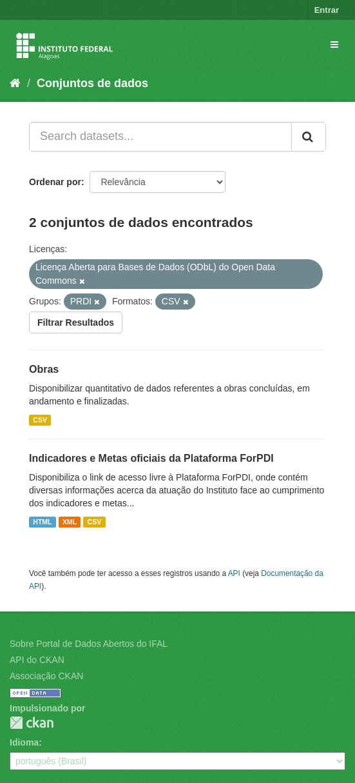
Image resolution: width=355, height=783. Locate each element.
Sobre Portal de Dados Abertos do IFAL (89, 644)
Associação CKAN (46, 676)
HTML (42, 522)
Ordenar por (55, 182)
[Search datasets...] (160, 137)
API (234, 573)
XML (69, 522)
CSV (40, 420)
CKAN (31, 722)
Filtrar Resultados (75, 322)
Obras (44, 369)
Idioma (24, 742)
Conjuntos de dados (92, 83)
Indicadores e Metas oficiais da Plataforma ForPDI (151, 458)
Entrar (326, 10)
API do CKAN (37, 660)
